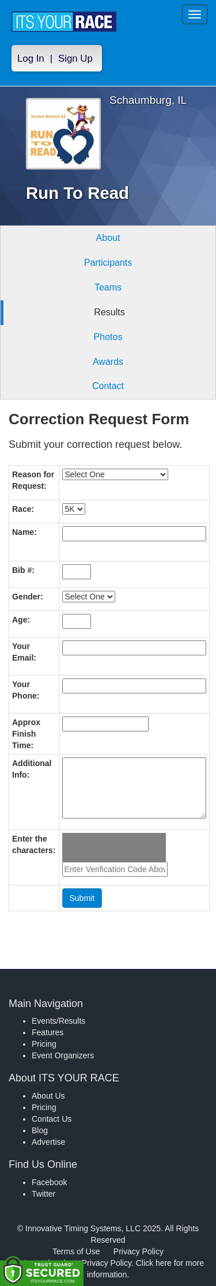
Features (47, 1032)
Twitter (43, 1193)
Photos (108, 337)
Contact (108, 386)
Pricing (44, 1044)
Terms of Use (76, 1251)
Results (109, 312)
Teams (108, 287)
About (108, 238)
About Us (48, 1095)
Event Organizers (63, 1055)
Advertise (48, 1142)
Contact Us (51, 1118)
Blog (40, 1130)
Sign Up (75, 58)
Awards (108, 362)
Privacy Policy (138, 1251)
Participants (108, 262)
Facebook (49, 1182)
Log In (30, 58)
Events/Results (58, 1020)
